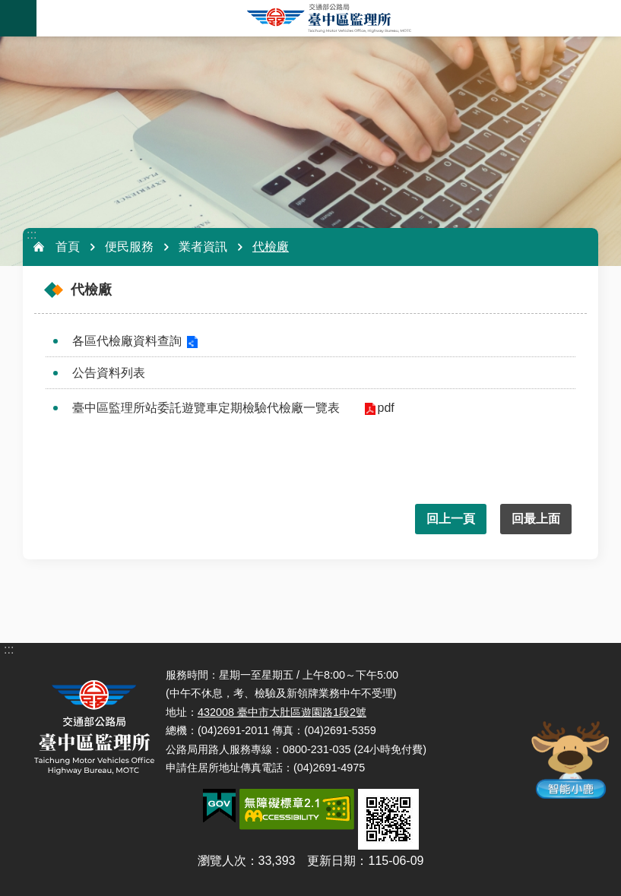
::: (31, 234)
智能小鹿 (569, 759)
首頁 (67, 246)
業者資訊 (203, 246)
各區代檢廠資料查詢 (127, 340)
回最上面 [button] (536, 518)
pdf (384, 407)
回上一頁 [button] (450, 518)
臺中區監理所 (328, 18)
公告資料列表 (108, 372)
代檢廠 (270, 246)
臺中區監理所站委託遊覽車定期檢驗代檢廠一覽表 (206, 407)
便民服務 (129, 246)
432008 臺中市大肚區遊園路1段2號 (282, 712)
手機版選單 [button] (18, 18)
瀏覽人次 (222, 860)
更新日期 (331, 860)
